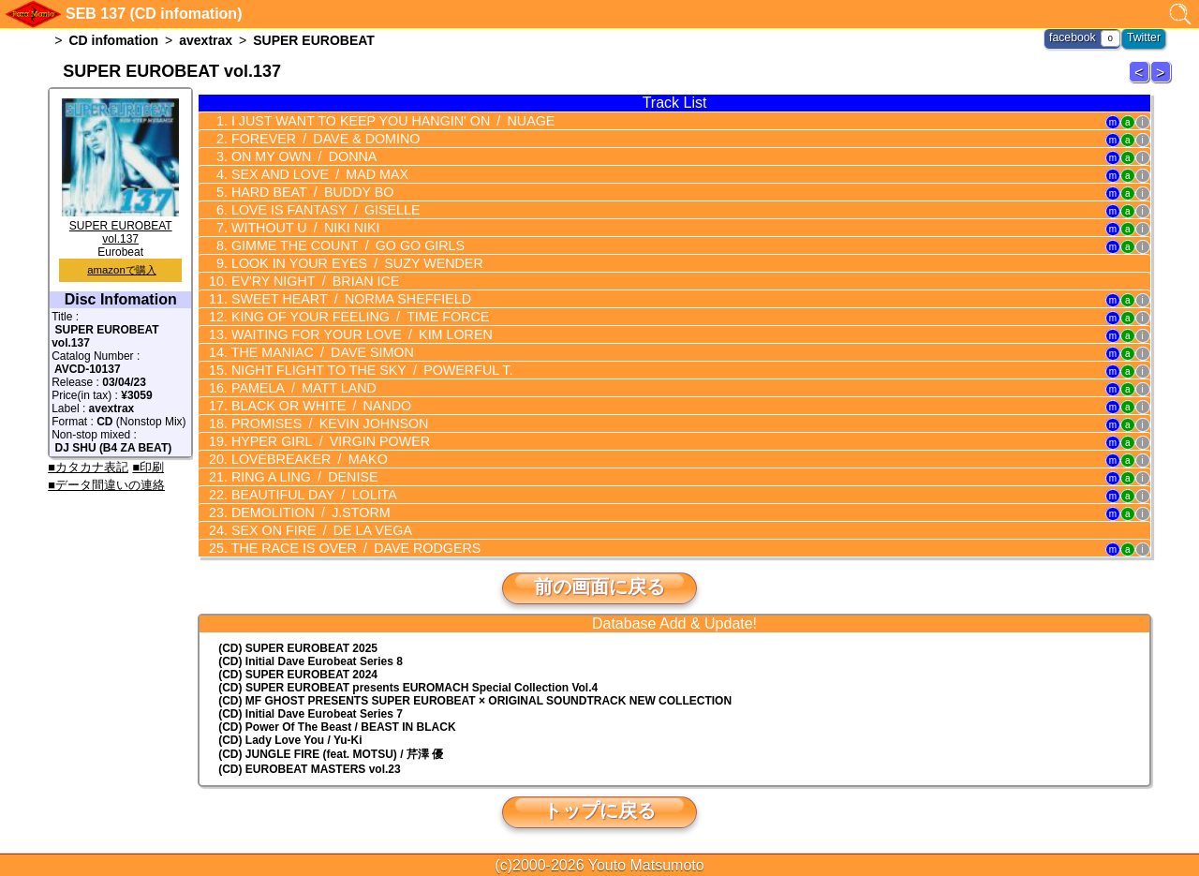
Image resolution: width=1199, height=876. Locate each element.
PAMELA (300, 387)
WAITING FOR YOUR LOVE (356, 334)
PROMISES (325, 423)
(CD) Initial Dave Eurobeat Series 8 (310, 661)
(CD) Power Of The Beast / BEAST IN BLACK (336, 727)
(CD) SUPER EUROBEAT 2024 (297, 674)
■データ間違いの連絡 (106, 485)
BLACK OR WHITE (317, 405)
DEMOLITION (306, 512)
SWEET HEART (346, 298)
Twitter (1144, 37)
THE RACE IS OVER (351, 548)
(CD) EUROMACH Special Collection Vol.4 (408, 687)
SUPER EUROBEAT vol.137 (120, 225)
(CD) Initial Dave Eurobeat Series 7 (310, 713)
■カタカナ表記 (88, 467)
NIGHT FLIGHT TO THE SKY (366, 370)
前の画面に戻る (599, 586)
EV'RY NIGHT (311, 281)
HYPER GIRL (326, 441)
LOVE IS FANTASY (321, 209)
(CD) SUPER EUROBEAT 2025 (297, 648)
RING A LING (300, 476)
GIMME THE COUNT (343, 245)
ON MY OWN (300, 156)
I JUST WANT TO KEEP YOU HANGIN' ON (387, 120)
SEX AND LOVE (315, 174)
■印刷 (148, 467)
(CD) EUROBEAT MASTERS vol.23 (309, 769)
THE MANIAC (318, 352)
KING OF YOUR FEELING (355, 316)
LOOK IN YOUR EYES (352, 263)
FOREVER (321, 138)
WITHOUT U (301, 227)
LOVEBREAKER (305, 459)
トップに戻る (599, 810)
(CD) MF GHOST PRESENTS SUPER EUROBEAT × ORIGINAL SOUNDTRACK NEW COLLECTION (475, 700)
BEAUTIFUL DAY (309, 494)
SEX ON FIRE (317, 530)
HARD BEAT (308, 192)
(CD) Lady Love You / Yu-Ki (290, 740)
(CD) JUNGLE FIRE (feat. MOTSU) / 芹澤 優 (330, 754)
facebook (1074, 37)
